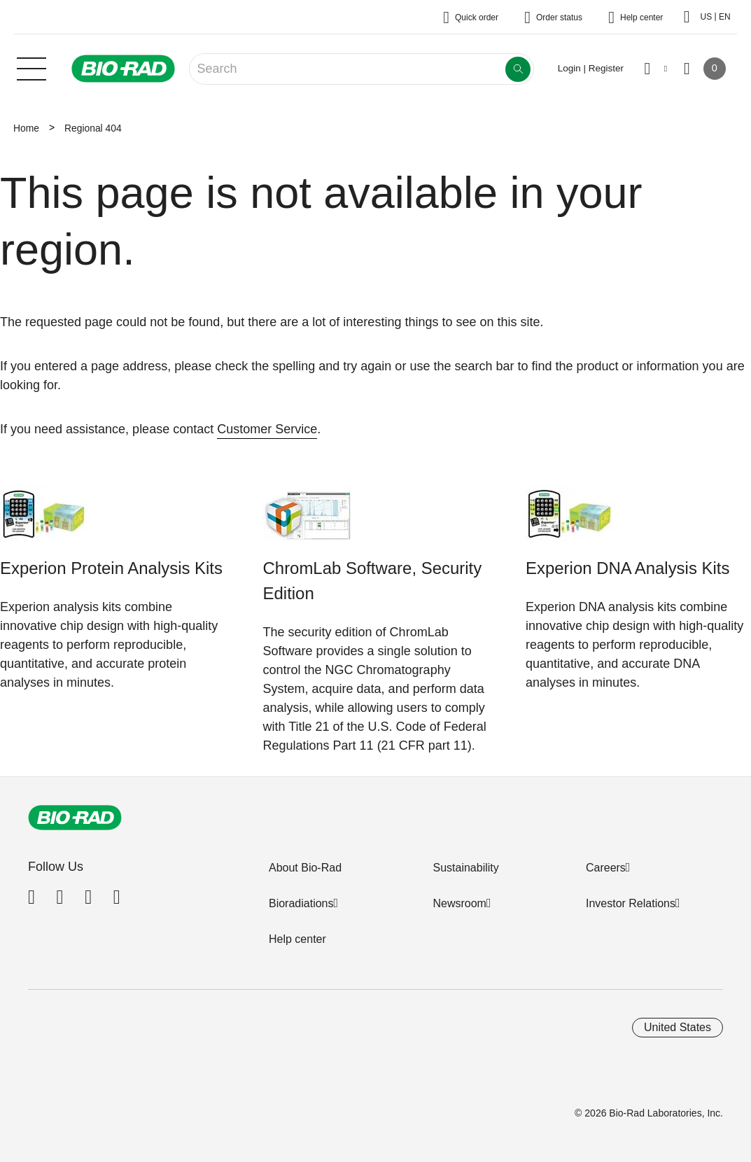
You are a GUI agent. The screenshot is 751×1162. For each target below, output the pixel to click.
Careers (606, 868)
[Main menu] (31, 67)
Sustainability (465, 868)
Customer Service (267, 429)
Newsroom (459, 903)
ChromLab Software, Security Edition (372, 581)
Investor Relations (630, 903)
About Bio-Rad (305, 868)
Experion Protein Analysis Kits (111, 568)
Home (26, 128)
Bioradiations (301, 903)
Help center (297, 939)
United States (677, 1027)
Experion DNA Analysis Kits (627, 568)
